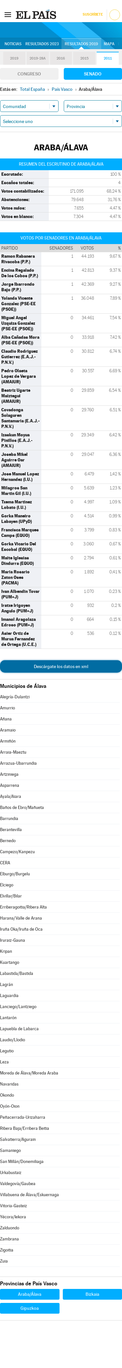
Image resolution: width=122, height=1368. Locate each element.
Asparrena (9, 785)
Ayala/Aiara (10, 796)
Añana (6, 719)
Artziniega (9, 774)
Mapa (109, 44)
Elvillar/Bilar (11, 896)
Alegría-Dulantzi (15, 696)
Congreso (29, 73)
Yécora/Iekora (13, 1216)
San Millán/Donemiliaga (22, 1161)
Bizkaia (92, 1294)
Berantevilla (11, 829)
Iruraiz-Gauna (12, 940)
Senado (93, 73)
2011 (108, 58)
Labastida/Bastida (16, 973)
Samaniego (10, 1150)
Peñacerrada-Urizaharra (22, 1117)
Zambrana (9, 1239)
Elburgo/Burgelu (15, 873)
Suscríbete (92, 14)
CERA (5, 862)
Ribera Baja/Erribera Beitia (24, 1128)
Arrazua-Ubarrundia (18, 763)
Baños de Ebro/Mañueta (22, 807)
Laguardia (9, 995)
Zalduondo (9, 1227)
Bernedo (8, 840)
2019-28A (38, 58)
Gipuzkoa (29, 1308)
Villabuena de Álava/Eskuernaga (29, 1194)
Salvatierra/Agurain (18, 1139)
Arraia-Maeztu (13, 752)
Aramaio (8, 730)
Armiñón (8, 741)
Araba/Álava (29, 1294)
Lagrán (6, 984)
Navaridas (9, 1084)
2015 (84, 58)
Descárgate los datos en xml (61, 666)
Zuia (4, 1261)
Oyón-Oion (10, 1106)
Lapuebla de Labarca (19, 1028)
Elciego (6, 884)
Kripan (6, 951)
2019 (14, 58)
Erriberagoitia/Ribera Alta (23, 907)
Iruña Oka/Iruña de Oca (21, 929)
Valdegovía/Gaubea (17, 1183)
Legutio (7, 1050)
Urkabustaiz (10, 1172)
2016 (61, 58)
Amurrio (7, 707)
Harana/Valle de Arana (21, 918)
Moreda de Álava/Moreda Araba (29, 1073)
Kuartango (9, 962)
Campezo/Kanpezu (17, 851)
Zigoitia (6, 1250)
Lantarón (8, 1017)
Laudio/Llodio (12, 1039)
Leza (4, 1062)
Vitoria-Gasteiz (13, 1205)
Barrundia (9, 818)
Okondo (7, 1095)
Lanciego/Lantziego (18, 1006)
